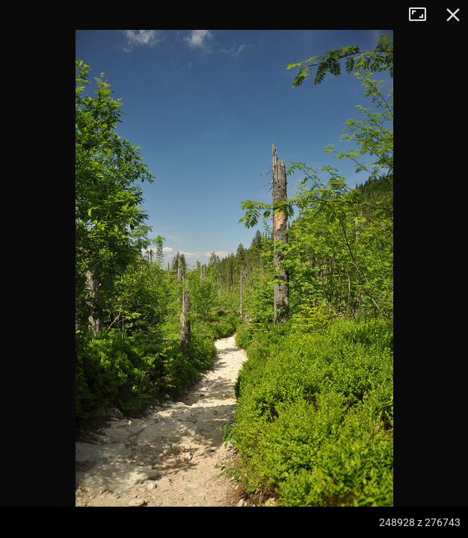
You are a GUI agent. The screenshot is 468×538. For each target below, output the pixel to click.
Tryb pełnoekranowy (423, 15)
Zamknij (453, 15)
